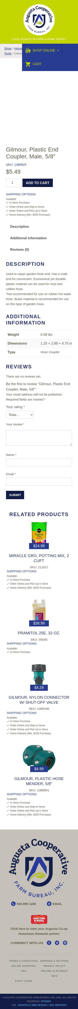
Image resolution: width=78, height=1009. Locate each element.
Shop (7, 48)
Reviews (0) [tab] (19, 249)
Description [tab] (19, 226)
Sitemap (46, 1001)
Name (11, 455)
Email (11, 474)
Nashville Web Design (32, 1005)
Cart (33, 64)
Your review (15, 424)
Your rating (15, 407)
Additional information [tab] (28, 238)
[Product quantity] (14, 183)
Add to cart (37, 183)
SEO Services (57, 1005)
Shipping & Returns (54, 961)
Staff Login (23, 981)
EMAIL (57, 904)
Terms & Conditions (23, 961)
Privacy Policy (54, 966)
